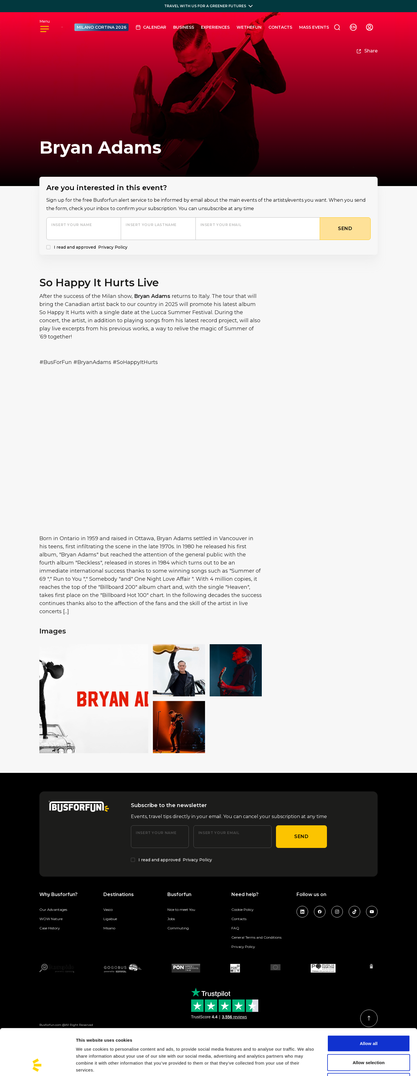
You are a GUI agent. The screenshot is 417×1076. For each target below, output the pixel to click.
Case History (49, 928)
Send (301, 836)
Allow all (369, 999)
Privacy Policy (112, 247)
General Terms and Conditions (256, 937)
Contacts (280, 27)
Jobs (171, 919)
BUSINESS (183, 27)
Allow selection (369, 1019)
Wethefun (249, 27)
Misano (109, 928)
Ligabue (110, 919)
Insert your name (71, 225)
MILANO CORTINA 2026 (101, 27)
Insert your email (221, 225)
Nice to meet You (181, 909)
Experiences (215, 27)
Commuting (178, 928)
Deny (368, 1037)
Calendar (151, 27)
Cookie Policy (242, 909)
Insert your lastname (151, 225)
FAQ (235, 928)
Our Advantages (53, 909)
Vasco (108, 909)
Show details (303, 1064)
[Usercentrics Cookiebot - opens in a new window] (37, 1064)
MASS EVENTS (314, 27)
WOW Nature (51, 919)
